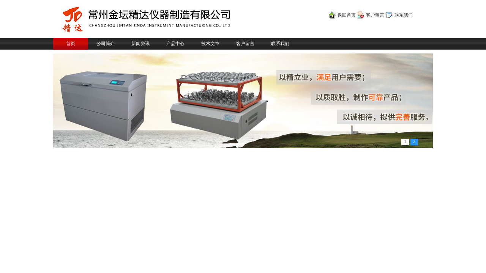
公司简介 (105, 43)
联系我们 (403, 15)
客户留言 (375, 15)
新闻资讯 (140, 43)
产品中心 (175, 43)
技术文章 (210, 43)
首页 (70, 43)
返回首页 (347, 15)
